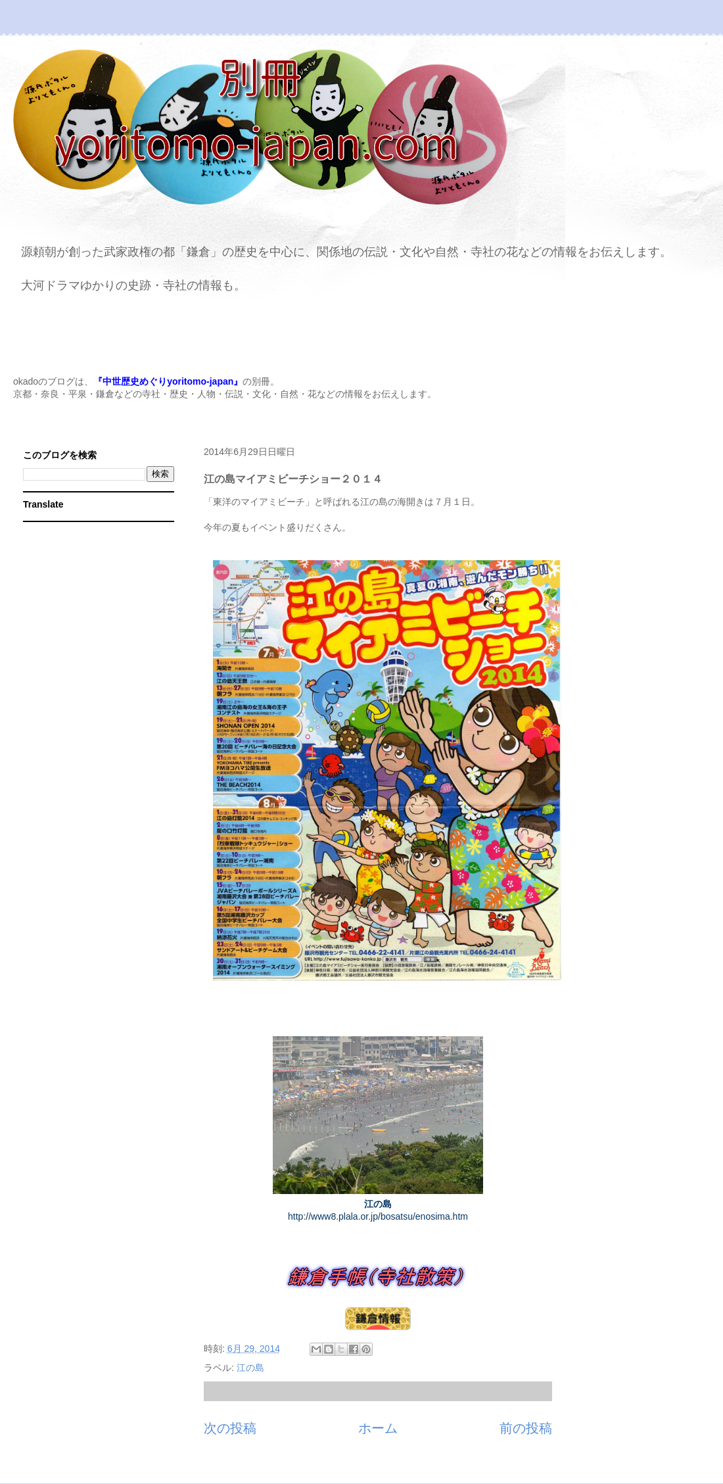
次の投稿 (230, 1428)
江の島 (250, 1367)
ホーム (378, 1428)
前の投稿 (526, 1428)
